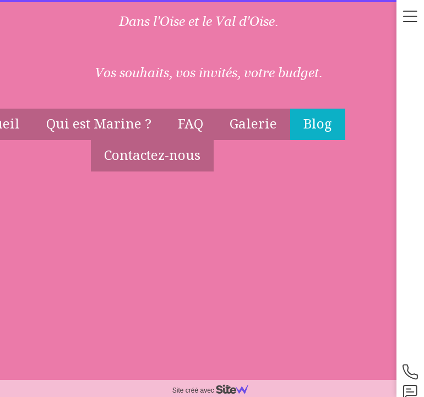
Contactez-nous (152, 155)
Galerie (253, 123)
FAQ (190, 123)
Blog (317, 123)
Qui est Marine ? (98, 123)
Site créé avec (214, 390)
